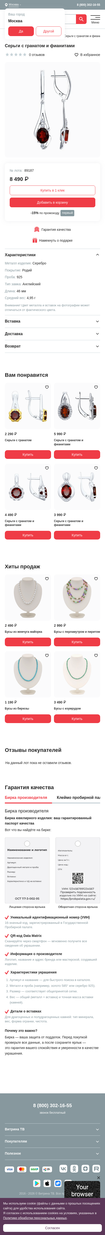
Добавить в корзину (52, 202)
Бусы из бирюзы (17, 708)
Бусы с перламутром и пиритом (77, 631)
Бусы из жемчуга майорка (23, 631)
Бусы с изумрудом (67, 708)
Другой (48, 31)
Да (21, 31)
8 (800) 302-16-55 (88, 5)
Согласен (52, 1228)
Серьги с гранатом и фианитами (68, 442)
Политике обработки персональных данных (35, 1218)
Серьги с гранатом (18, 440)
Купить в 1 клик (52, 190)
